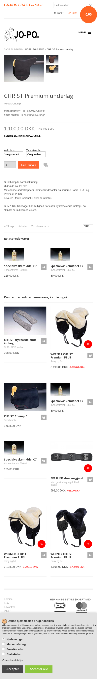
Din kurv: (72, 13)
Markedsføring (16, 644)
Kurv (6, 603)
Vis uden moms (39, 226)
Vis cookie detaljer (12, 660)
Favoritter (9, 607)
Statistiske (13, 654)
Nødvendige (14, 639)
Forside (8, 599)
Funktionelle (15, 649)
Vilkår (7, 611)
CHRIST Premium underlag (60, 49)
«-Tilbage (9, 226)
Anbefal (22, 226)
